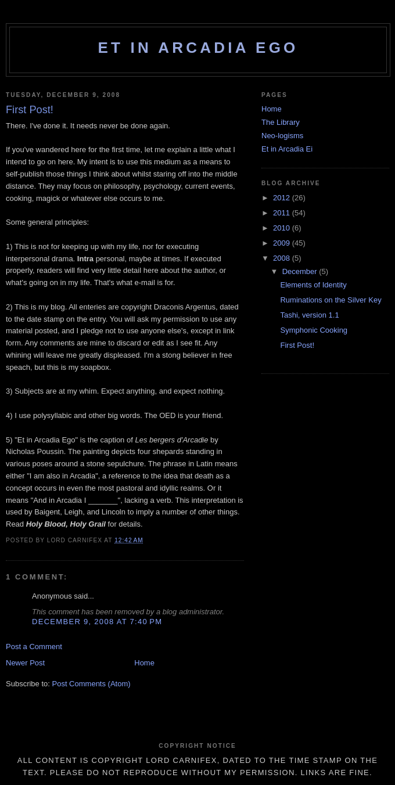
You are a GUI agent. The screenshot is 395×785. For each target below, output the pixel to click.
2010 (282, 228)
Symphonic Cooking (313, 330)
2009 (282, 243)
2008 (282, 258)
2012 (282, 197)
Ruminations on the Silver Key (330, 300)
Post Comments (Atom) (91, 683)
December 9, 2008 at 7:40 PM (97, 621)
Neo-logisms (282, 135)
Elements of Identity (313, 284)
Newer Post (25, 662)
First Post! (297, 345)
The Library (280, 122)
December (300, 271)
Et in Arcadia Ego (198, 47)
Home (144, 662)
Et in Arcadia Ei (287, 149)
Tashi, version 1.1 (309, 315)
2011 (282, 212)
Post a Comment (34, 646)
